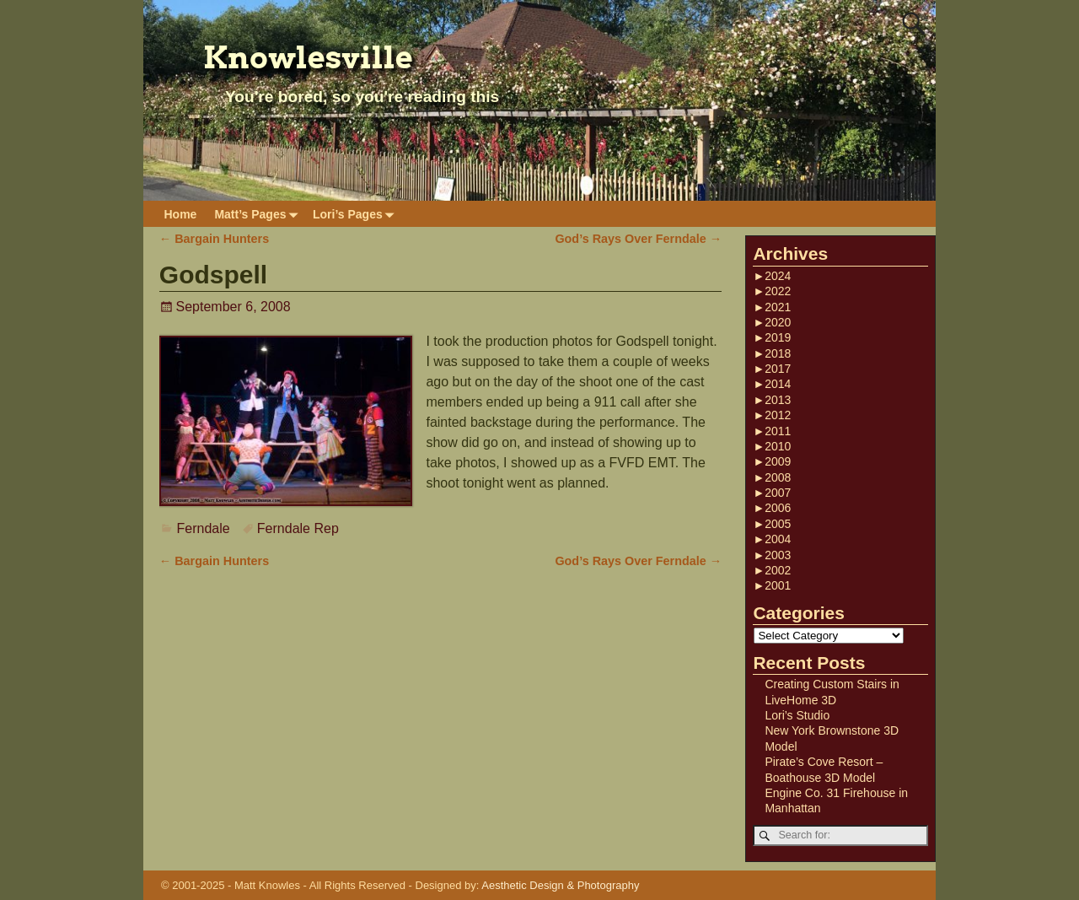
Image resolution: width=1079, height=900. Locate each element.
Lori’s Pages (356, 214)
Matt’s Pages (258, 214)
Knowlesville (308, 57)
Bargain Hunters (214, 238)
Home (180, 214)
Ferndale (203, 528)
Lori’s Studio (797, 715)
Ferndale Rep (298, 528)
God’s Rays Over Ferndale (638, 238)
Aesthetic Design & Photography (560, 885)
